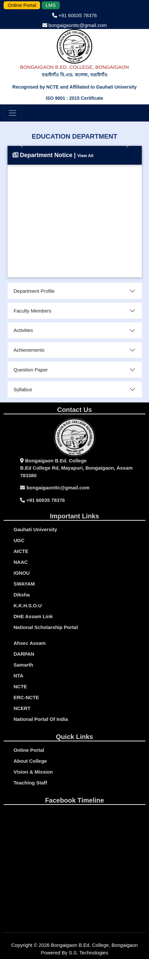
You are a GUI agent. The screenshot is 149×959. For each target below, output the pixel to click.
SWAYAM (24, 584)
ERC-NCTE (26, 697)
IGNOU (21, 573)
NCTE (20, 686)
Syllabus (22, 389)
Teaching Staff (30, 782)
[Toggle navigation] (12, 113)
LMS (51, 5)
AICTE (20, 551)
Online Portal (22, 5)
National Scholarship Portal (45, 627)
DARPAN (23, 654)
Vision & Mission (33, 772)
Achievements (28, 350)
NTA (18, 675)
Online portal (28, 750)
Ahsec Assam (29, 643)
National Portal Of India (40, 719)
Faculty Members (32, 311)
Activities (23, 330)
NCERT (22, 708)
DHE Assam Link (33, 616)
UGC (18, 540)
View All (85, 155)
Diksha (21, 594)
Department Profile (33, 291)
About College (30, 761)
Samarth (23, 665)
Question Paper (30, 369)
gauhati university (35, 529)
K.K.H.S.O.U (27, 605)
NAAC (20, 562)
